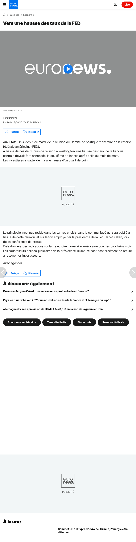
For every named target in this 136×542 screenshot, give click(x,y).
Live (127, 4)
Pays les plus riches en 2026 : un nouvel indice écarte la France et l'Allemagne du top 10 (57, 300)
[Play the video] (68, 69)
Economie (28, 15)
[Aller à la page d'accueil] (13, 4)
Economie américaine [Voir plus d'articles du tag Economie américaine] (22, 322)
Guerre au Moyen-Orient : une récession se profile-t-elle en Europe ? (46, 291)
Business (14, 15)
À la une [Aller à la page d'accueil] (12, 521)
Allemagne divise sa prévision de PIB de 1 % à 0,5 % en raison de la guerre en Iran (53, 309)
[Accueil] (4, 14)
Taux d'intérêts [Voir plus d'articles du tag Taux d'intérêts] (56, 322)
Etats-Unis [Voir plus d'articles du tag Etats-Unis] (84, 322)
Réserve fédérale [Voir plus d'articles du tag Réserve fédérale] (113, 322)
